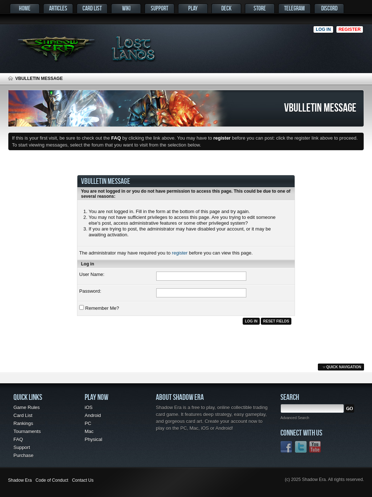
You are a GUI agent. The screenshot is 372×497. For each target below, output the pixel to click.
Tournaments (27, 431)
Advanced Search (294, 418)
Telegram (294, 8)
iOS (89, 407)
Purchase (23, 455)
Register (350, 29)
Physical (93, 439)
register (179, 253)
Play (193, 8)
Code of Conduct (52, 480)
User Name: (91, 274)
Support (159, 8)
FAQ (18, 439)
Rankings (23, 423)
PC (88, 423)
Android (93, 415)
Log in (323, 29)
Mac (89, 431)
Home (25, 8)
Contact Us (82, 480)
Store (260, 8)
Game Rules (26, 407)
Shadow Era (20, 480)
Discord (329, 8)
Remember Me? (99, 308)
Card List (92, 8)
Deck (226, 8)
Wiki (126, 8)
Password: (90, 291)
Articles (58, 8)
